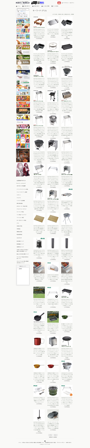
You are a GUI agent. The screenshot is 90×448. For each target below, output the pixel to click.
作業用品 (18, 228)
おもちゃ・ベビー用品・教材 (22, 206)
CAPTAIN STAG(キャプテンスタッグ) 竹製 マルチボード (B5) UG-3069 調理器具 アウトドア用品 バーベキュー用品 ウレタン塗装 (53, 228)
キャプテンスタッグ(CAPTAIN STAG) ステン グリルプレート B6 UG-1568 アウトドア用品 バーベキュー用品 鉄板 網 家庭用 (53, 32)
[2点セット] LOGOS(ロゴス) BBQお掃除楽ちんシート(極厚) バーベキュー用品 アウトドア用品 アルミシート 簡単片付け (66, 204)
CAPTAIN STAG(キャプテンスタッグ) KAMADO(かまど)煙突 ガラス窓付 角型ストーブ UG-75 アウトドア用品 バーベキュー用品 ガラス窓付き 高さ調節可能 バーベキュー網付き (39, 427)
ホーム (18, 6)
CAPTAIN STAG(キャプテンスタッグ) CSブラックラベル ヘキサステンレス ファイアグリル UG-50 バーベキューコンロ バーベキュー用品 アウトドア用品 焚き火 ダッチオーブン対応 (67, 83)
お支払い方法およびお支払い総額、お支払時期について (33, 442)
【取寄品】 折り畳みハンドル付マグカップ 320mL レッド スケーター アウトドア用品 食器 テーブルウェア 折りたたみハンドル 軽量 (39, 351)
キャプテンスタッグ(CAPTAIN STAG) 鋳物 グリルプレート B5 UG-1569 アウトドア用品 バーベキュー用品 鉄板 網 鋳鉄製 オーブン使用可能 (67, 57)
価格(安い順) (60, 14)
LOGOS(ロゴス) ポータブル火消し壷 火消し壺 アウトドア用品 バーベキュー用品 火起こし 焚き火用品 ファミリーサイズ (39, 253)
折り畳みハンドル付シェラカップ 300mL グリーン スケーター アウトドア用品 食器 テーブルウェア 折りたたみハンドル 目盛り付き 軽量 (67, 327)
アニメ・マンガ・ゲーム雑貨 (22, 192)
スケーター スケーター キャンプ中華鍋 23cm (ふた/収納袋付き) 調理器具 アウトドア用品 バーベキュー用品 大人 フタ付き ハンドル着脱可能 (53, 425)
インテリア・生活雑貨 (21, 200)
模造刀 (24, 13)
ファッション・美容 (20, 217)
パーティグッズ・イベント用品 (22, 189)
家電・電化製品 (20, 203)
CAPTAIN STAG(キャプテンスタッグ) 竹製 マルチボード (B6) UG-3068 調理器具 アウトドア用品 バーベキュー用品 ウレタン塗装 (39, 228)
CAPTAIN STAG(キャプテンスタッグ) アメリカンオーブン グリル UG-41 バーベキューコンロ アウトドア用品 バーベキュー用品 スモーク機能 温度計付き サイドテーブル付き (53, 108)
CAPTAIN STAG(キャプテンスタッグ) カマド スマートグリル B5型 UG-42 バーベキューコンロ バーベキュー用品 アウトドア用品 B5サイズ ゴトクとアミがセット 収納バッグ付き (53, 206)
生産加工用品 (19, 226)
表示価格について (20, 241)
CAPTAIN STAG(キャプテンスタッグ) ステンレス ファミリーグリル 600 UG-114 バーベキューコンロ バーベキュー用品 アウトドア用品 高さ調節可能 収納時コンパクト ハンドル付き (67, 157)
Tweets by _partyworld (21, 183)
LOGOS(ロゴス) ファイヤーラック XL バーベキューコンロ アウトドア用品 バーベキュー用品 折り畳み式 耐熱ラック (53, 302)
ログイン (72, 2)
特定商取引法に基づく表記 (50, 442)
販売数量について (20, 244)
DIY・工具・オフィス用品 (21, 220)
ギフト (18, 223)
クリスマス (19, 197)
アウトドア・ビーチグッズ (21, 209)
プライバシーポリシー (61, 442)
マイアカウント (65, 2)
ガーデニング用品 (20, 211)
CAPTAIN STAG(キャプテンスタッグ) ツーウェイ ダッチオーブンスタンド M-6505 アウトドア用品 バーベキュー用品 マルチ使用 (39, 302)
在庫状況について (20, 246)
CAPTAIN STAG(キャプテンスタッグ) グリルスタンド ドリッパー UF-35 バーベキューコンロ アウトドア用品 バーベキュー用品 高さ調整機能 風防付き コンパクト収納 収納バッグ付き (53, 181)
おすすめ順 (55, 14)
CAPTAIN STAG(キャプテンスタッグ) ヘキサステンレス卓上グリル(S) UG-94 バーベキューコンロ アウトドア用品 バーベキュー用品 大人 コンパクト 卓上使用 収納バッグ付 (53, 132)
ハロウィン (19, 194)
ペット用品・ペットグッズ (21, 214)
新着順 (72, 14)
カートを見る (54, 6)
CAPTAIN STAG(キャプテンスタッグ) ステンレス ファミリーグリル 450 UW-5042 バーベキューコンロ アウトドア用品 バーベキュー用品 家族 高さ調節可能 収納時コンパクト (67, 132)
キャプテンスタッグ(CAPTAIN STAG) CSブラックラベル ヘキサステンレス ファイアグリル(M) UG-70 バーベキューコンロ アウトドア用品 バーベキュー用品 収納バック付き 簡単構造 (39, 157)
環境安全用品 (19, 231)
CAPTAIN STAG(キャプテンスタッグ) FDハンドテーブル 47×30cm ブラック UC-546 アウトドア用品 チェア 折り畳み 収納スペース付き (67, 302)
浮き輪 (19, 14)
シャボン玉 (19, 13)
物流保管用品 (19, 234)
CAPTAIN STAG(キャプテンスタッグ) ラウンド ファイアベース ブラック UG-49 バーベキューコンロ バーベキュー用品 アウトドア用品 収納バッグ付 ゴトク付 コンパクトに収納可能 (67, 353)
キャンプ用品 (20, 16)
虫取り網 (25, 16)
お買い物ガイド (26, 6)
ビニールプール (24, 14)
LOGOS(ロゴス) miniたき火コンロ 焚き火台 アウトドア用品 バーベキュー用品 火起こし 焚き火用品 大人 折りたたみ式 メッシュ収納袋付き (67, 376)
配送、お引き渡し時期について (23, 254)
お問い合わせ (35, 6)
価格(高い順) (67, 14)
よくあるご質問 (45, 6)
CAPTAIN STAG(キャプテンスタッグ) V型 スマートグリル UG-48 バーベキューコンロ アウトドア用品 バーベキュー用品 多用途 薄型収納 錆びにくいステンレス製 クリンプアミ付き (39, 181)
